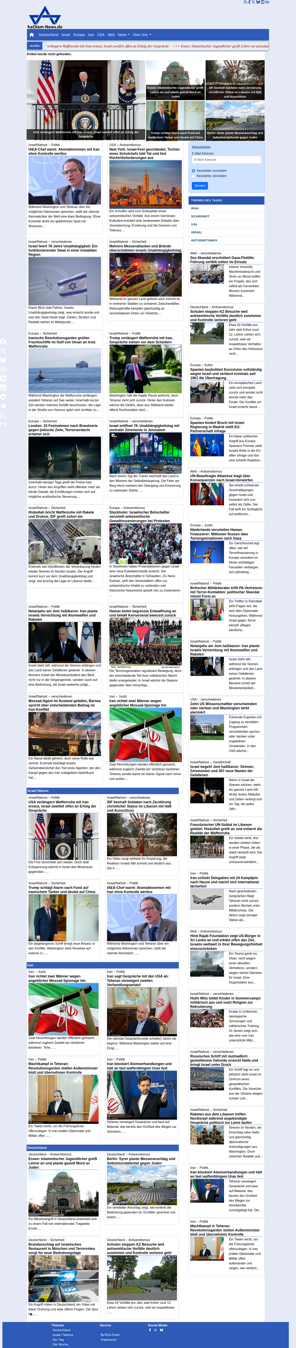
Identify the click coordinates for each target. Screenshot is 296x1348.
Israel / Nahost (63, 1335)
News (122, 35)
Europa (79, 35)
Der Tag (58, 1339)
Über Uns (141, 35)
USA (100, 35)
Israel (66, 35)
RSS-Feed (110, 1335)
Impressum (109, 1339)
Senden (199, 185)
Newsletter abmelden (212, 176)
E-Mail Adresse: (203, 153)
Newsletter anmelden (212, 170)
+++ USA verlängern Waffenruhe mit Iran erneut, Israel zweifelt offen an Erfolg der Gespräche (105, 46)
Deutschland (48, 35)
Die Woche (60, 1344)
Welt (111, 35)
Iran (91, 35)
